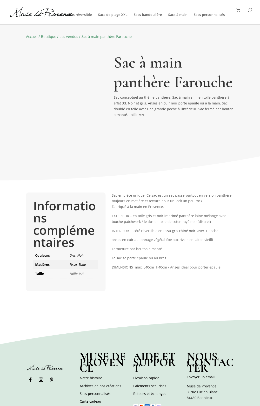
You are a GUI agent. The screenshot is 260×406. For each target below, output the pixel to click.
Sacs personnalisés (209, 15)
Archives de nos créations (100, 386)
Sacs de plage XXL (112, 15)
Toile (82, 264)
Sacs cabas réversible (74, 15)
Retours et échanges (149, 393)
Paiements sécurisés (149, 386)
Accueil (32, 36)
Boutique (48, 36)
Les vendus (69, 36)
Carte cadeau (90, 401)
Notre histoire (91, 378)
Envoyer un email (201, 377)
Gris (72, 255)
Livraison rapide (146, 378)
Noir (80, 255)
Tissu (73, 264)
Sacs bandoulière (148, 15)
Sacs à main (177, 15)
